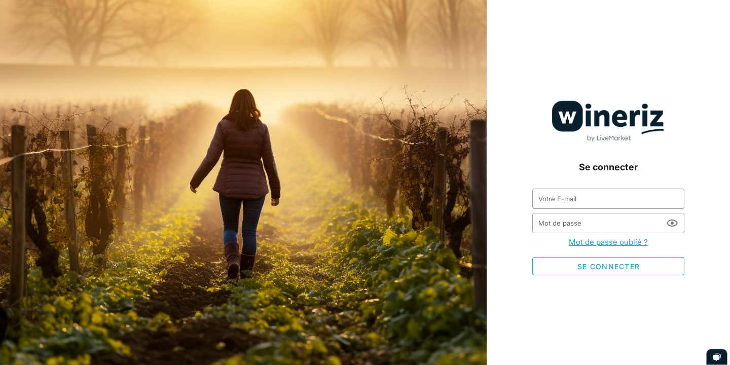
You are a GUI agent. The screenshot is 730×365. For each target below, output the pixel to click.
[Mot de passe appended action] (672, 223)
